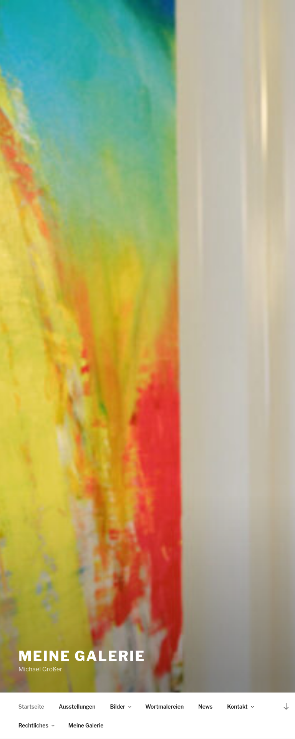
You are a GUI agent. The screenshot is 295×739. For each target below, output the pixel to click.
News (205, 706)
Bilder (121, 706)
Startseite (31, 706)
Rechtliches (37, 725)
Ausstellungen (77, 706)
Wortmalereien (164, 706)
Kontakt (241, 706)
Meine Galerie (81, 656)
